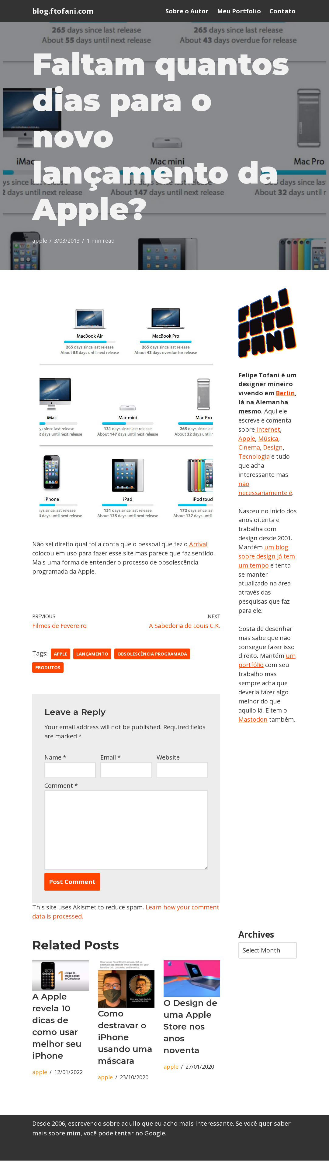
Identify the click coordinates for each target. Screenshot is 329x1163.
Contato (282, 11)
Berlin (248, 403)
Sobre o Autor (187, 11)
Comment (61, 787)
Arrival (199, 545)
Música (248, 448)
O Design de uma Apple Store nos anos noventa (190, 1028)
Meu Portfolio (239, 11)
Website (168, 758)
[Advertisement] (267, 829)
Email (110, 758)
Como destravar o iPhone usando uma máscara (125, 1039)
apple (39, 241)
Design (248, 457)
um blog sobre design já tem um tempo (266, 557)
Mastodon (253, 721)
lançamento (92, 655)
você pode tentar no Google (124, 1135)
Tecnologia (277, 457)
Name (55, 758)
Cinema (272, 448)
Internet (250, 439)
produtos (48, 669)
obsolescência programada (153, 655)
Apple (273, 439)
